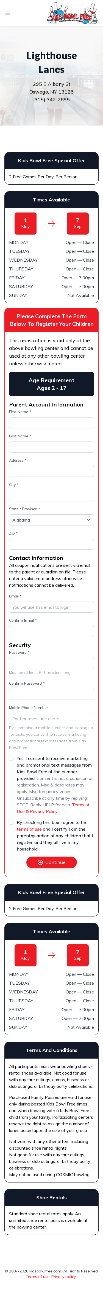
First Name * (20, 411)
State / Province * (24, 508)
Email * (15, 596)
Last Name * (20, 436)
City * (14, 484)
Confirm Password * (27, 683)
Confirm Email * (23, 620)
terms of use (29, 829)
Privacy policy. (63, 1276)
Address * (18, 460)
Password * (19, 652)
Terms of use (37, 1276)
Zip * (13, 533)
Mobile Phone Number (28, 707)
